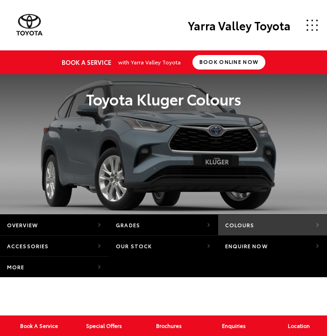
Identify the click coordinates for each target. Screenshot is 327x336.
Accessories (28, 246)
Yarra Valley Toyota (239, 25)
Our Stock (134, 246)
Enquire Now (246, 246)
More (15, 267)
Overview (22, 225)
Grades (128, 225)
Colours (240, 225)
